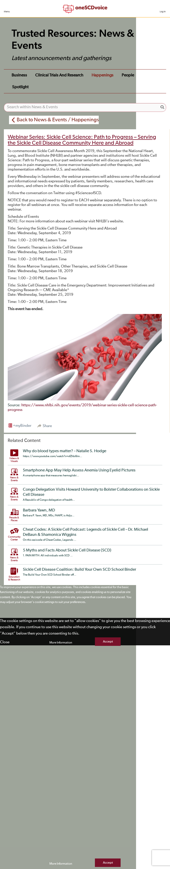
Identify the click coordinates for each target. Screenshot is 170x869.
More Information (60, 642)
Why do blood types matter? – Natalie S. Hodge (64, 451)
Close (5, 642)
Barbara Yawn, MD (39, 510)
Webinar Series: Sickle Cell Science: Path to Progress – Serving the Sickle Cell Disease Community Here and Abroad (82, 140)
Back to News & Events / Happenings (58, 119)
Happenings (102, 75)
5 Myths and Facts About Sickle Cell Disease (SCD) (67, 550)
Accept (108, 641)
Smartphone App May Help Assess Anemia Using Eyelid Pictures (79, 470)
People (128, 75)
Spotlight (20, 87)
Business (19, 75)
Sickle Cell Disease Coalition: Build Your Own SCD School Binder (79, 570)
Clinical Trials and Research (59, 75)
